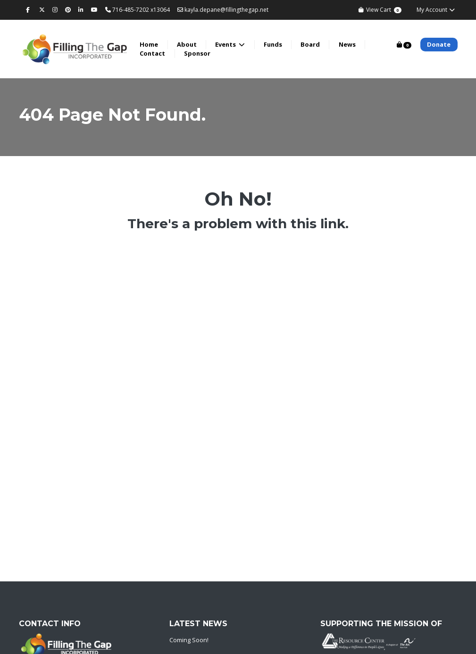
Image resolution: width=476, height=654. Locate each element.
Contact (156, 53)
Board (314, 44)
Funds (276, 44)
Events (230, 44)
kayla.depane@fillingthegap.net (222, 10)
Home (152, 44)
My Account (436, 10)
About (190, 44)
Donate (439, 44)
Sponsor (200, 53)
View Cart (379, 10)
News (350, 44)
